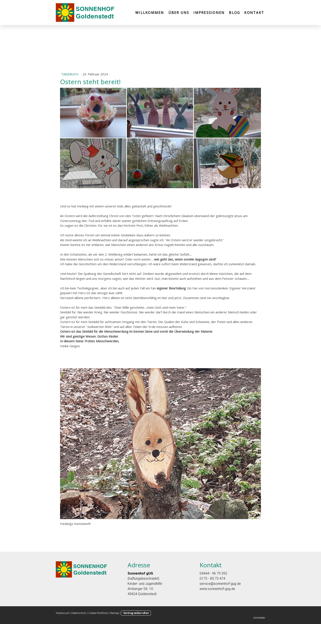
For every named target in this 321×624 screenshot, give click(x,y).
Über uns (178, 12)
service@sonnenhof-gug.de (220, 584)
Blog (234, 12)
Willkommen (149, 12)
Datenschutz (78, 613)
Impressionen (209, 12)
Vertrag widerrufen (136, 613)
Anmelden (259, 617)
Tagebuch (70, 74)
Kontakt (254, 12)
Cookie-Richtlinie (97, 613)
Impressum (62, 613)
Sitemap (114, 613)
